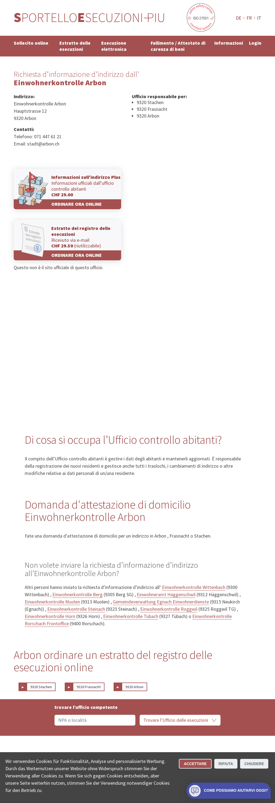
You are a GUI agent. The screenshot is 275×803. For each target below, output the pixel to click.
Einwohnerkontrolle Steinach (76, 609)
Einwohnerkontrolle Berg (77, 594)
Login (255, 43)
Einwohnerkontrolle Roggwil (168, 609)
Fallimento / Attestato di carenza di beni (178, 46)
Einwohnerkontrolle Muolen (52, 602)
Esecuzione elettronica (113, 46)
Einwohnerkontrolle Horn (50, 616)
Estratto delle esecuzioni (75, 46)
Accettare (195, 764)
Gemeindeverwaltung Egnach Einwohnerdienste (161, 602)
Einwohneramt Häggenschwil (166, 594)
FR (249, 18)
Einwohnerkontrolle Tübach (130, 616)
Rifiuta (226, 764)
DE (238, 18)
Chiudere (254, 764)
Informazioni (228, 43)
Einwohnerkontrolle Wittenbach (193, 587)
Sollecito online (31, 43)
